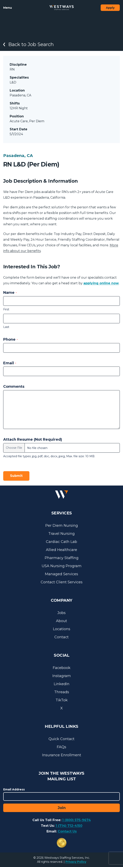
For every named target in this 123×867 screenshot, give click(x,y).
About (61, 621)
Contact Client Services (62, 582)
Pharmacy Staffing (62, 558)
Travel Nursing (61, 533)
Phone (10, 339)
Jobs (61, 613)
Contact (61, 637)
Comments (13, 386)
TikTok (62, 700)
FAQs (61, 747)
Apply (110, 7)
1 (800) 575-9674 (76, 820)
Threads (61, 692)
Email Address (14, 789)
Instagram (61, 676)
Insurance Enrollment (61, 755)
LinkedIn (61, 684)
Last (6, 327)
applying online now (101, 283)
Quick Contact (61, 739)
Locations (61, 629)
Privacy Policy (75, 862)
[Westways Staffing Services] (62, 7)
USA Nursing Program (62, 566)
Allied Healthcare (61, 550)
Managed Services (61, 574)
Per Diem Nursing (61, 525)
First (6, 309)
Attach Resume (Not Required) (32, 439)
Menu (7, 7)
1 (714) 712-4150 (69, 826)
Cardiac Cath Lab (61, 541)
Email (9, 363)
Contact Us (67, 831)
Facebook (61, 668)
